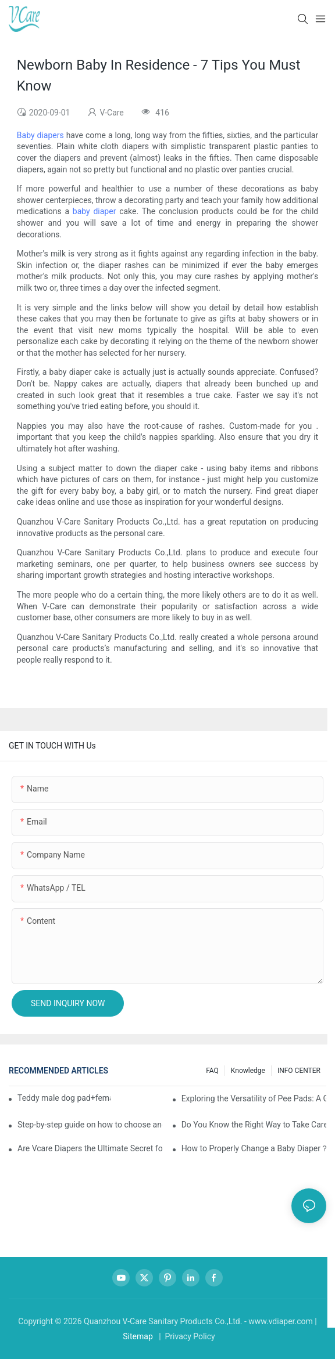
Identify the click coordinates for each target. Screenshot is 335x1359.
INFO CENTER (298, 1071)
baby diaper (94, 211)
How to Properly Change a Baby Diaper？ (253, 1148)
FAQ (212, 1071)
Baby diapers (40, 135)
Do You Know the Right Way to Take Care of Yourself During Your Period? (253, 1124)
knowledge (248, 1071)
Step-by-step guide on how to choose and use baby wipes (89, 1124)
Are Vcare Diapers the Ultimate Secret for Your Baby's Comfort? (89, 1148)
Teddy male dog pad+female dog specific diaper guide (64, 1098)
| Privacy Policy (186, 1336)
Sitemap (137, 1336)
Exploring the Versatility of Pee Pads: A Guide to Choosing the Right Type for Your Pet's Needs (253, 1098)
